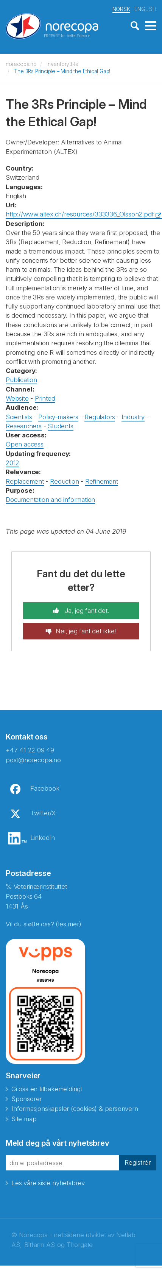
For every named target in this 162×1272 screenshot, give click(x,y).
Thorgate (80, 1245)
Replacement (25, 481)
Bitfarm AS (39, 1245)
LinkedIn (42, 837)
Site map (23, 1119)
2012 (12, 463)
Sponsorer (26, 1099)
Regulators (99, 417)
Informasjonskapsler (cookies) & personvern (74, 1108)
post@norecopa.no (33, 760)
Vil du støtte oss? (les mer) (43, 924)
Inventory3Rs (62, 64)
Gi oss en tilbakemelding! (46, 1089)
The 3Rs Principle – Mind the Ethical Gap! (62, 71)
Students (60, 426)
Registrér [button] (138, 1162)
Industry (133, 417)
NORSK (121, 9)
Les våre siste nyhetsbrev (48, 1183)
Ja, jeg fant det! (86, 610)
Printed (45, 398)
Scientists (19, 417)
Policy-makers (58, 417)
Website (17, 398)
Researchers (24, 426)
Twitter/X (43, 813)
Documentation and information (50, 499)
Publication (21, 380)
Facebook (44, 788)
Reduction (64, 481)
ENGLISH (145, 9)
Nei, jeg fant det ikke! (86, 631)
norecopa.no (21, 64)
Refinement (101, 481)
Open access (25, 444)
